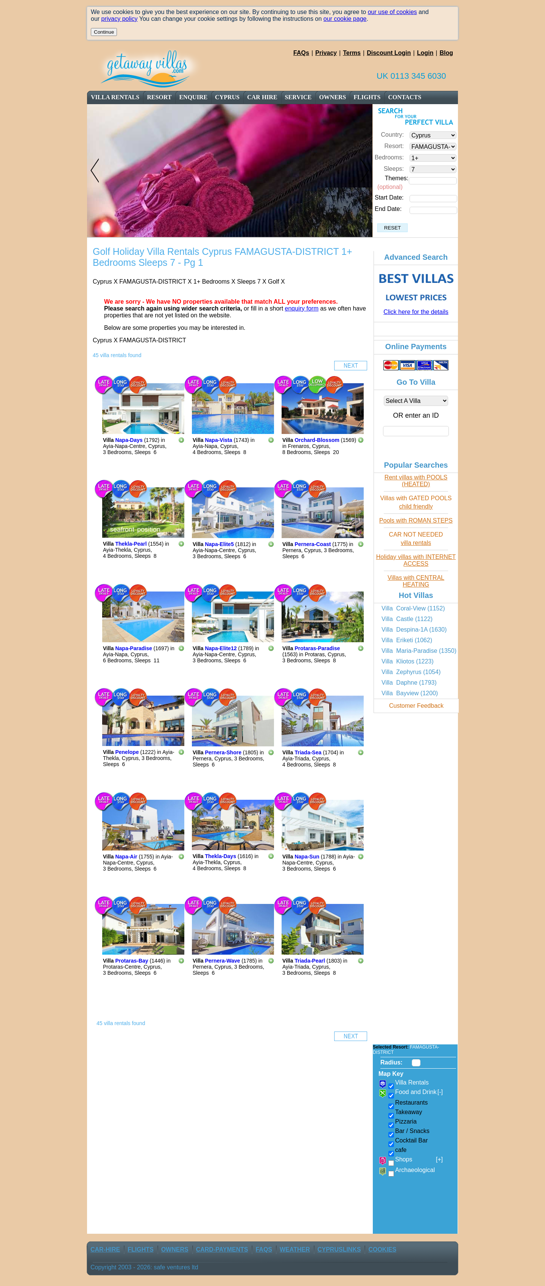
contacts (404, 97)
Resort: (394, 146)
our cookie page (345, 19)
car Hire (262, 97)
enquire (193, 97)
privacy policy (119, 19)
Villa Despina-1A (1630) (414, 629)
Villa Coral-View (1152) (413, 608)
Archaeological (415, 1170)
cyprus (227, 97)
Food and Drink (419, 1092)
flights (366, 97)
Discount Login (389, 53)
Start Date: (389, 197)
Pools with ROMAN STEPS (416, 520)
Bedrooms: (389, 157)
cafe (400, 1150)
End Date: (388, 209)
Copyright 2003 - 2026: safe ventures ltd (144, 1267)
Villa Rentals (115, 97)
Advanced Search (416, 257)
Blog (446, 53)
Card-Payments (222, 1249)
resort (160, 97)
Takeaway (408, 1112)
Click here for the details (415, 312)
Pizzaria (406, 1121)
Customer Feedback (416, 705)
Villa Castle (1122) (407, 619)
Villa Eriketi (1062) (407, 640)
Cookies (382, 1249)
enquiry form (302, 308)
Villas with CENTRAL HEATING (416, 581)
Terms (352, 53)
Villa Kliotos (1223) (408, 661)
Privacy (326, 53)
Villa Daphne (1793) (409, 682)
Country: (392, 134)
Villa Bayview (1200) (410, 693)
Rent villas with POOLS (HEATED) (416, 480)
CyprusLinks (339, 1249)
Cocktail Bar (411, 1140)
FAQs (301, 53)
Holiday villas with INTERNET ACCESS (416, 560)
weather (295, 1249)
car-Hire (105, 1249)
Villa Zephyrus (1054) (411, 672)
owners (332, 97)
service (298, 97)
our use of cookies (392, 12)
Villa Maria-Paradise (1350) (419, 651)
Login (425, 53)
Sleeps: (394, 168)
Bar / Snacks (412, 1131)
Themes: (396, 178)
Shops (419, 1159)
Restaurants (411, 1102)
